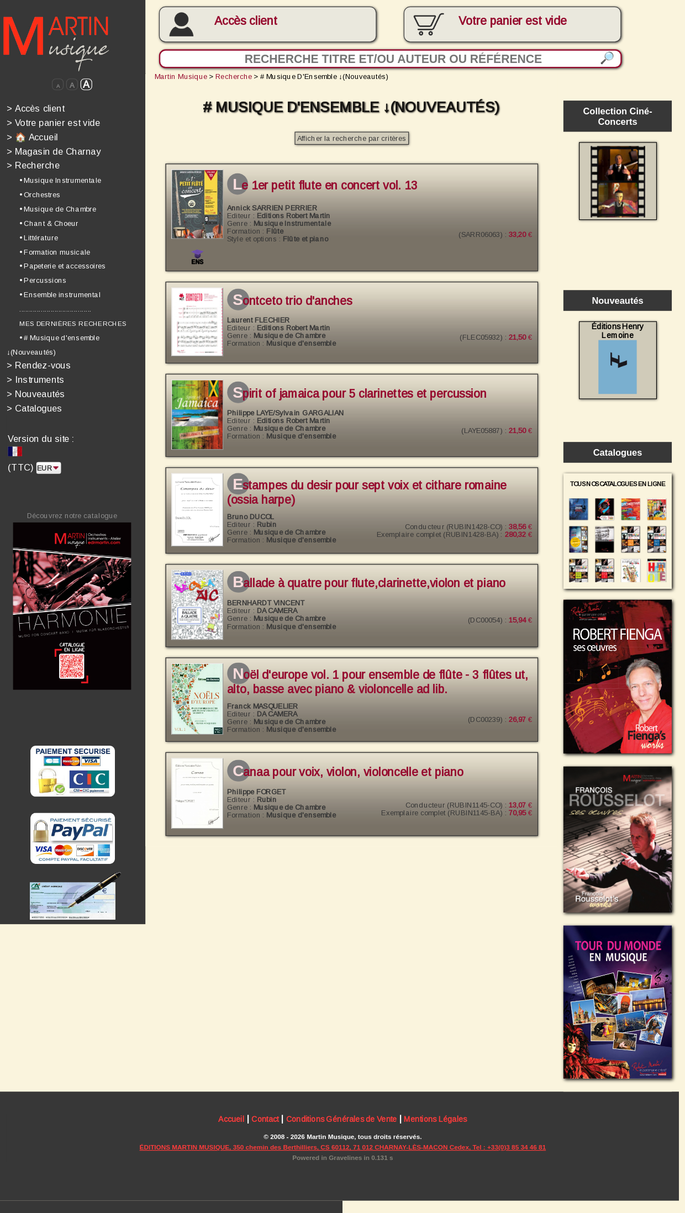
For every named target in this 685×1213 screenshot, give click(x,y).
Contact (264, 1120)
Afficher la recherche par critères (351, 139)
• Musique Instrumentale (60, 180)
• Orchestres (39, 194)
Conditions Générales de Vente (341, 1120)
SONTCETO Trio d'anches (292, 301)
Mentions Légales (435, 1120)
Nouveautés (36, 394)
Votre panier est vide (53, 123)
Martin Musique (181, 77)
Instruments (36, 380)
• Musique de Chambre (57, 209)
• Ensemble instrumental (60, 294)
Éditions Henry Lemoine (618, 358)
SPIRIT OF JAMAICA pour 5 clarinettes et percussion (359, 393)
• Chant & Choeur (48, 223)
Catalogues (34, 408)
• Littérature (38, 237)
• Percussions (42, 280)
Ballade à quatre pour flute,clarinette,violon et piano (369, 583)
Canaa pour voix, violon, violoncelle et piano (348, 772)
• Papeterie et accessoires (62, 266)
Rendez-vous (39, 365)
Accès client (245, 20)
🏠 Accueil (32, 137)
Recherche (33, 165)
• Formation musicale (54, 252)
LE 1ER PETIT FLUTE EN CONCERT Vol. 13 (325, 186)
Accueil (231, 1120)
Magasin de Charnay (54, 151)
